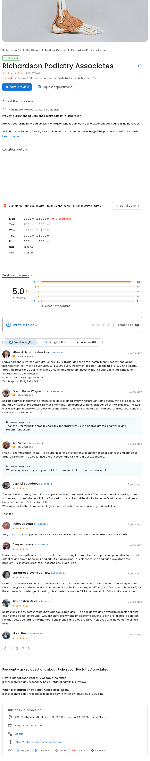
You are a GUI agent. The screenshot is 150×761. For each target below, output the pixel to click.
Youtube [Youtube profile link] (78, 750)
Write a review (25, 325)
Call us (19, 734)
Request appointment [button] (29, 725)
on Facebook (57, 352)
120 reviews (33, 73)
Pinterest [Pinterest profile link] (98, 750)
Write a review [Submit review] (17, 87)
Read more (10, 136)
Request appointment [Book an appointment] (55, 87)
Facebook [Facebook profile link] (42, 750)
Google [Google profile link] (23, 750)
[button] (28, 648)
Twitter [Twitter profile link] (60, 750)
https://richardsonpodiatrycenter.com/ (40, 742)
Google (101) (54, 342)
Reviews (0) (86, 342)
